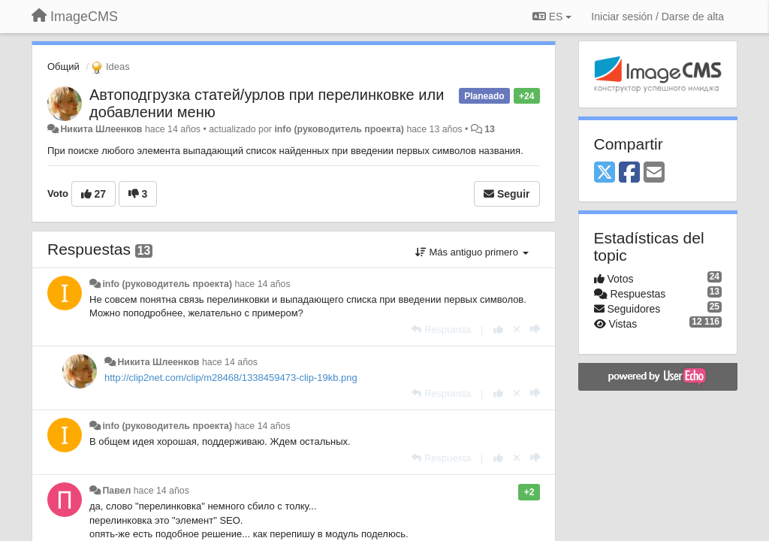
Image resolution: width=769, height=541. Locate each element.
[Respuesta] (441, 329)
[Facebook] (629, 173)
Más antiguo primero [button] (472, 252)
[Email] (654, 173)
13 (489, 129)
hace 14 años (262, 284)
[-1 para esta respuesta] (535, 329)
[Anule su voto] (516, 329)
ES (551, 17)
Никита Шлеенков (101, 129)
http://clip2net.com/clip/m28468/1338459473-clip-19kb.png (230, 377)
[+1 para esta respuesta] (498, 329)
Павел (116, 490)
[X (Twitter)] (604, 173)
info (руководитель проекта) (339, 129)
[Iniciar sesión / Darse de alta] (657, 16)
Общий (63, 66)
